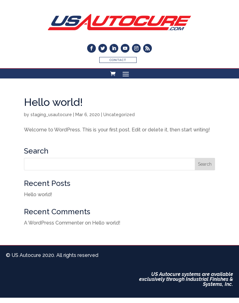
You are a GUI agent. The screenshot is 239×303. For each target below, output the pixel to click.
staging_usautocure (51, 114)
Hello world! (53, 102)
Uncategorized (119, 114)
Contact (118, 60)
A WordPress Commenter (54, 223)
